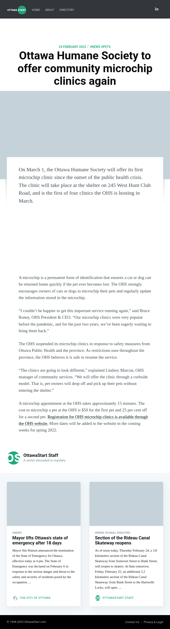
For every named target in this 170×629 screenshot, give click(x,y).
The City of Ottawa (35, 597)
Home (36, 9)
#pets (105, 47)
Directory (67, 9)
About (49, 9)
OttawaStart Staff (40, 455)
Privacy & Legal (153, 622)
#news (95, 47)
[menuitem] (36, 10)
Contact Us (132, 622)
